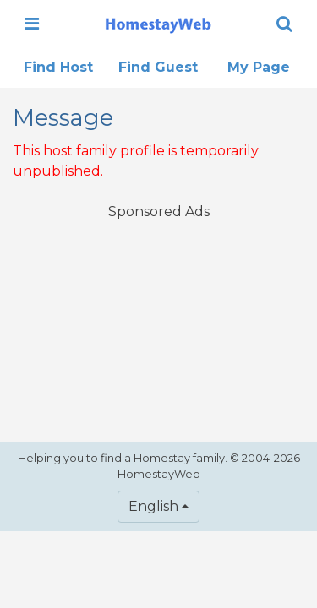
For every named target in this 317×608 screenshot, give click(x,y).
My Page (258, 67)
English (153, 506)
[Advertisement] (159, 320)
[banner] (158, 24)
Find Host (58, 67)
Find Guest (158, 67)
